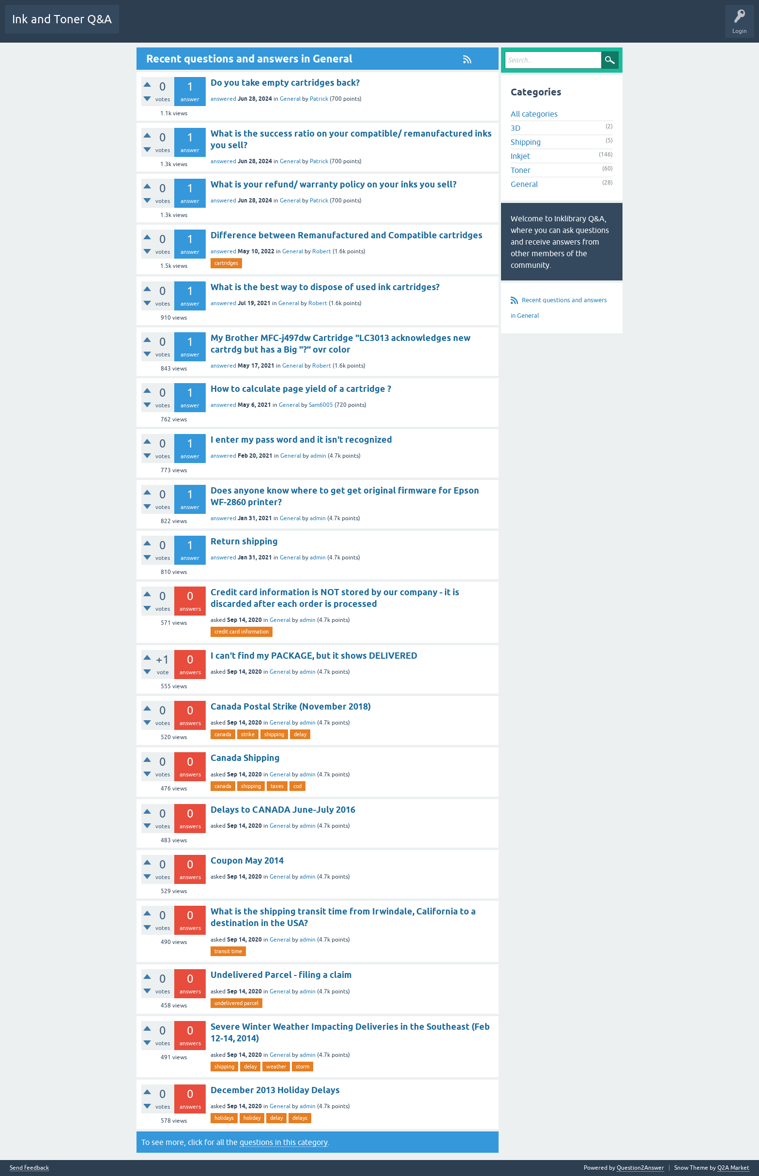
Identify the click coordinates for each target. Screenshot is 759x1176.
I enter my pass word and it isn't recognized (301, 439)
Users (386, 26)
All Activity (141, 26)
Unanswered (280, 26)
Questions (209, 26)
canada (222, 734)
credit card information (241, 631)
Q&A (176, 26)
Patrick (319, 98)
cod (297, 786)
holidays (224, 1118)
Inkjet (520, 156)
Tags (317, 26)
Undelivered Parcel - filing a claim (281, 975)
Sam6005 (321, 405)
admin (318, 455)
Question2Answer (640, 1167)
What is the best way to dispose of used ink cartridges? (325, 287)
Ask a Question (427, 26)
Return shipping (244, 541)
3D (515, 128)
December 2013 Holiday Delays (275, 1090)
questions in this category (284, 1142)
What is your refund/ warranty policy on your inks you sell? (333, 184)
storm (302, 1066)
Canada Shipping (245, 758)
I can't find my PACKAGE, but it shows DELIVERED (314, 655)
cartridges (226, 263)
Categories (351, 26)
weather (276, 1066)
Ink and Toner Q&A (62, 19)
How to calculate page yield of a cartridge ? (301, 389)
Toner (521, 170)
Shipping (526, 142)
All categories (534, 113)
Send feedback (29, 1168)
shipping (274, 734)
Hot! (243, 26)
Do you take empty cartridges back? (285, 82)
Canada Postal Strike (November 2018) (291, 706)
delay (300, 734)
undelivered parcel (236, 1003)
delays (299, 1118)
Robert (321, 251)
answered (223, 98)
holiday (251, 1118)
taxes (277, 786)
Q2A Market (733, 1167)
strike (248, 734)
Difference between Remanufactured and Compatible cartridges (347, 235)
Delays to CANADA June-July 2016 (283, 810)
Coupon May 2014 (247, 860)
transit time (228, 951)
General (290, 98)
